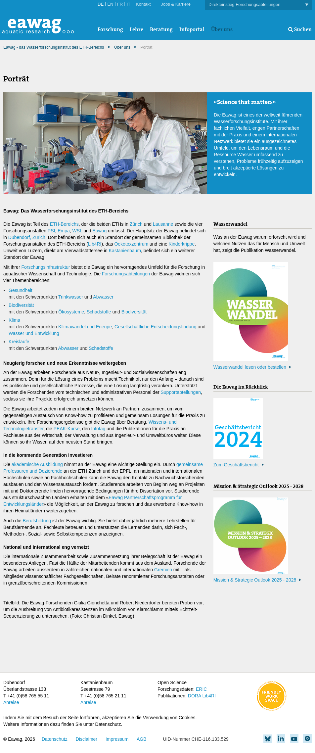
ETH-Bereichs (64, 224)
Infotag (98, 428)
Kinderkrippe (182, 244)
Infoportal (191, 29)
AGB (142, 739)
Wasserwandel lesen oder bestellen (250, 367)
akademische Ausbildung (37, 464)
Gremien (163, 569)
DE (101, 4)
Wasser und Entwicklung (34, 333)
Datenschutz (55, 739)
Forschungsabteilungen (126, 273)
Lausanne (163, 224)
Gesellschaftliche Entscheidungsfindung (155, 326)
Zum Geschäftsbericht (236, 464)
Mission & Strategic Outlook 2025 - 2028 (254, 580)
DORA (194, 695)
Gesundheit (20, 290)
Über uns (222, 29)
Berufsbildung (36, 520)
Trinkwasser (70, 297)
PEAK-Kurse (67, 428)
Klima (14, 320)
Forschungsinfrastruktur (45, 267)
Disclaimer (86, 739)
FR (120, 4)
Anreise (11, 702)
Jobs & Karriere (176, 4)
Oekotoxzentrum (132, 244)
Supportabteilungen (181, 392)
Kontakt (143, 4)
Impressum (117, 739)
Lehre (136, 29)
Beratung (161, 29)
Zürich (136, 224)
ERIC (201, 689)
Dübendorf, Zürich (26, 237)
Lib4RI (94, 244)
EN (110, 4)
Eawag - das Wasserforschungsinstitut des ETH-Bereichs (53, 47)
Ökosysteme (71, 311)
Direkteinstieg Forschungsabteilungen (258, 5)
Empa (64, 230)
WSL (77, 230)
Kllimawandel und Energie (85, 326)
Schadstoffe (99, 311)
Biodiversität (21, 305)
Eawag (100, 230)
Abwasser (103, 297)
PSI (51, 230)
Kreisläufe (19, 341)
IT (129, 4)
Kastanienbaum (125, 250)
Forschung (110, 29)
